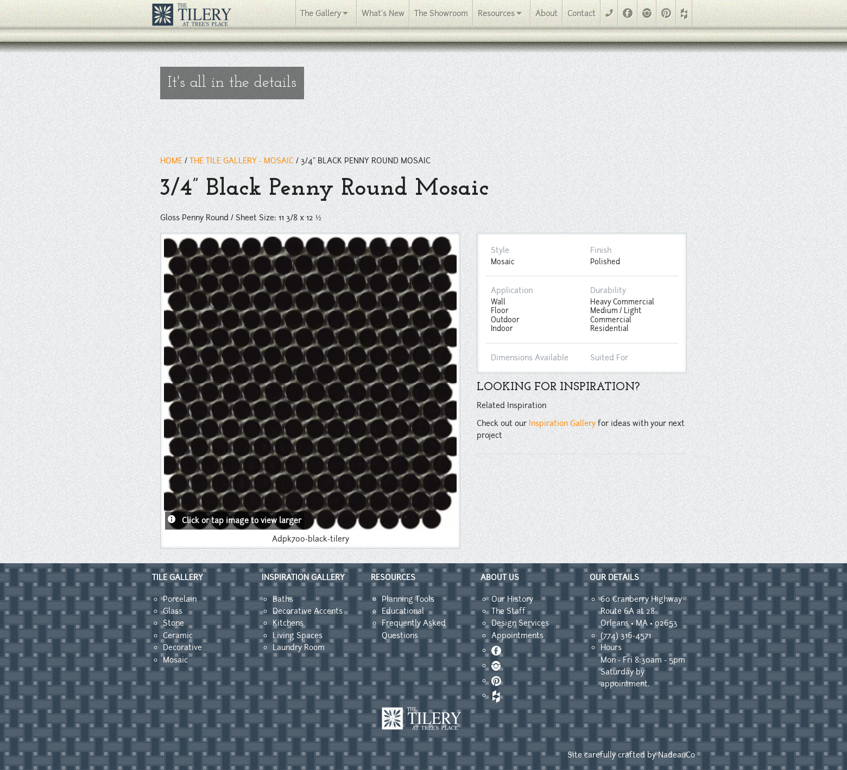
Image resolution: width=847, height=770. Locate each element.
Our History (512, 599)
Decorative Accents (308, 611)
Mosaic (175, 660)
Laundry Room (299, 647)
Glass (172, 611)
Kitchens (288, 623)
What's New (383, 13)
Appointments (517, 635)
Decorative (182, 647)
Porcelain (180, 599)
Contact (581, 13)
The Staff (508, 611)
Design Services (520, 623)
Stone (173, 623)
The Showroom (441, 13)
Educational (403, 611)
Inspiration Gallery (562, 423)
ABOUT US (500, 577)
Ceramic (178, 635)
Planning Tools (408, 599)
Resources (496, 13)
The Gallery (320, 13)
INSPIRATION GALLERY (303, 577)
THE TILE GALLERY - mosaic (241, 161)
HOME (171, 161)
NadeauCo (676, 755)
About (546, 13)
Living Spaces (298, 635)
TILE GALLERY (177, 577)
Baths (283, 599)
